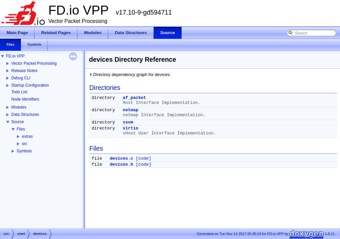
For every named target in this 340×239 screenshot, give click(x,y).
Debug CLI (20, 78)
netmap (130, 110)
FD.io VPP (15, 56)
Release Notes (24, 70)
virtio (130, 128)
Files (21, 129)
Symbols (24, 151)
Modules (18, 107)
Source (17, 122)
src (24, 143)
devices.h (121, 164)
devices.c (121, 158)
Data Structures (25, 114)
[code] (143, 158)
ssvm (128, 122)
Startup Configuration (30, 85)
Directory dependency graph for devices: (130, 74)
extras (27, 136)
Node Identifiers (25, 99)
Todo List (19, 92)
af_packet (134, 97)
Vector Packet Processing (34, 63)
